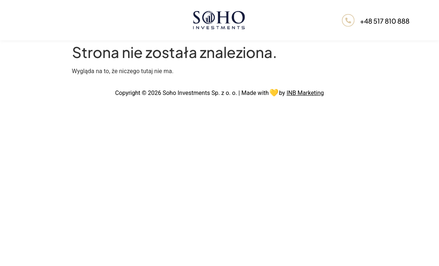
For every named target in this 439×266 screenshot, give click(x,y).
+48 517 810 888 (384, 21)
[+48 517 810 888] (348, 20)
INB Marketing (305, 92)
